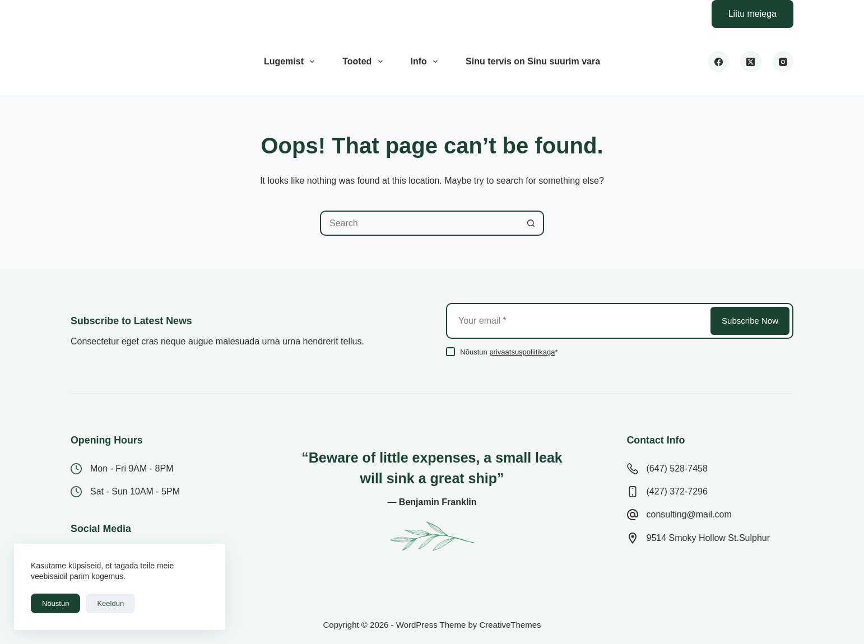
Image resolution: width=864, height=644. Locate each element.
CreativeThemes (510, 624)
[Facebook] (719, 61)
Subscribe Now (750, 320)
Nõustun (55, 603)
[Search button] (531, 223)
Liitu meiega (752, 13)
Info (427, 61)
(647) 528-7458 (677, 468)
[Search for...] (419, 223)
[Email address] (577, 321)
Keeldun (110, 603)
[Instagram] (783, 61)
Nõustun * (509, 352)
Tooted (364, 61)
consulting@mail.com (689, 514)
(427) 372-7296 (677, 491)
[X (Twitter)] (750, 61)
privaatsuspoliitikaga (522, 352)
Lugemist (291, 61)
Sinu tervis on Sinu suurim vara (533, 61)
